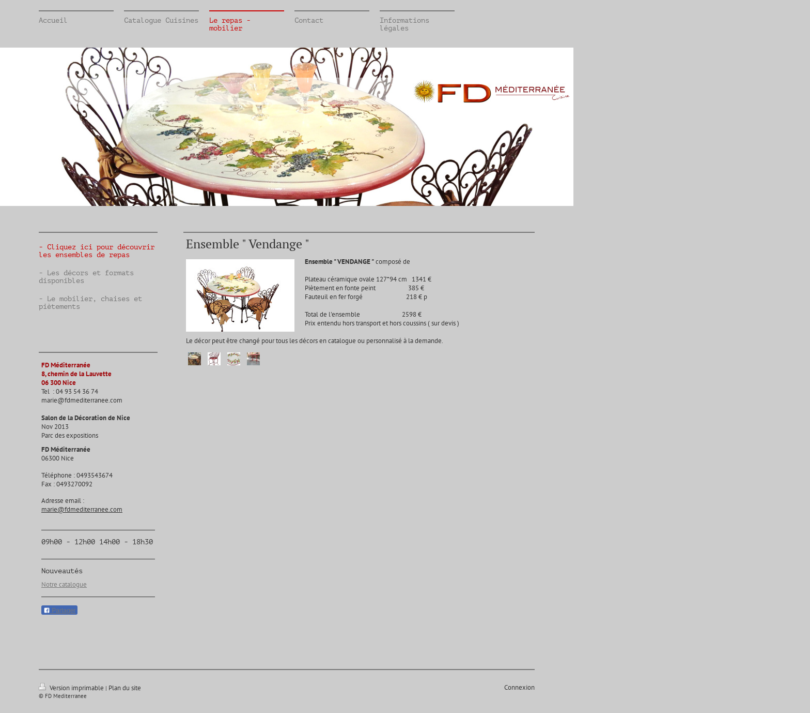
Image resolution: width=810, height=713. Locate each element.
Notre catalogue (64, 584)
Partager (59, 610)
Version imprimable (72, 688)
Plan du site (124, 688)
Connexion (519, 687)
